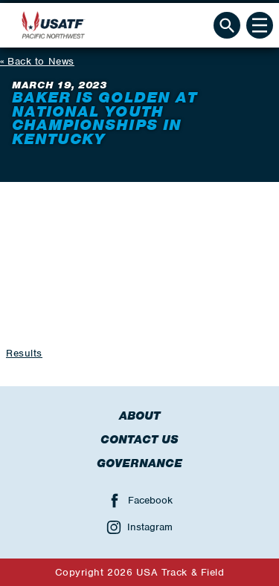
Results (24, 353)
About (139, 416)
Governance (139, 463)
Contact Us (139, 440)
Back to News (40, 61)
